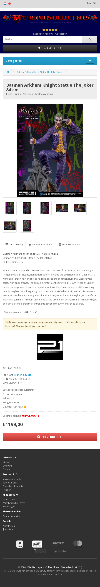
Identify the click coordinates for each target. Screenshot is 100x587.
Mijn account (9, 499)
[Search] (89, 39)
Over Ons (7, 465)
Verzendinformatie (40, 244)
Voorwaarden (10, 482)
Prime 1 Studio (22, 374)
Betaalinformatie (69, 244)
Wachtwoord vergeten (14, 502)
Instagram (9, 525)
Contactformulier (11, 516)
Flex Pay (7, 489)
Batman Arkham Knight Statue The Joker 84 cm (40, 72)
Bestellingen (9, 506)
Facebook (9, 529)
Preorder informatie (13, 486)
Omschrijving (14, 244)
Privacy (6, 469)
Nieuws (6, 462)
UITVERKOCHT (50, 437)
